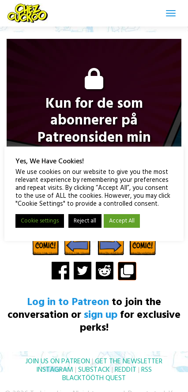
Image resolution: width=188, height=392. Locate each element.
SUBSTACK (94, 370)
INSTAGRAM (54, 370)
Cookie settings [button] (40, 221)
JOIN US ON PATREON (58, 361)
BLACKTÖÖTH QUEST (94, 378)
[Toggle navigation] (171, 13)
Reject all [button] (85, 221)
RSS (146, 370)
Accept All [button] (122, 221)
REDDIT (125, 370)
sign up (100, 315)
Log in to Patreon (68, 302)
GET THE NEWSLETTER (128, 361)
